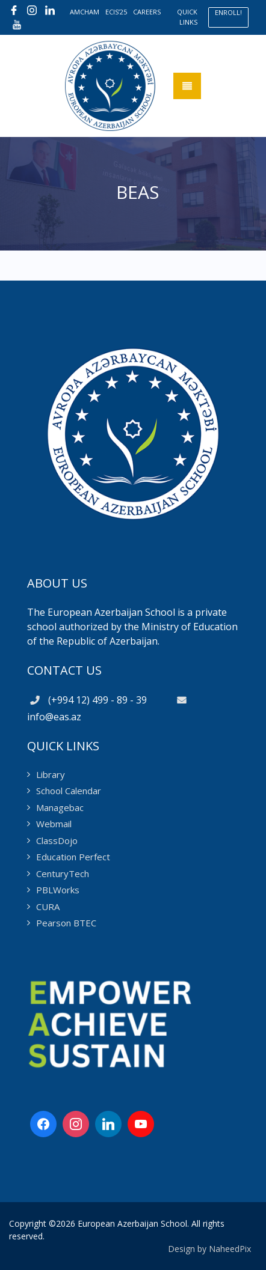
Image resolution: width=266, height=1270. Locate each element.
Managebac (60, 807)
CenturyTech (62, 873)
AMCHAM (84, 11)
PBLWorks (57, 890)
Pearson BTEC (66, 923)
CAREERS (147, 11)
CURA (48, 907)
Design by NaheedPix (209, 1248)
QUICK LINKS (187, 16)
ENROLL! (228, 12)
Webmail (54, 824)
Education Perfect (73, 857)
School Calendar (68, 791)
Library (50, 774)
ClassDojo (57, 840)
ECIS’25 (116, 11)
